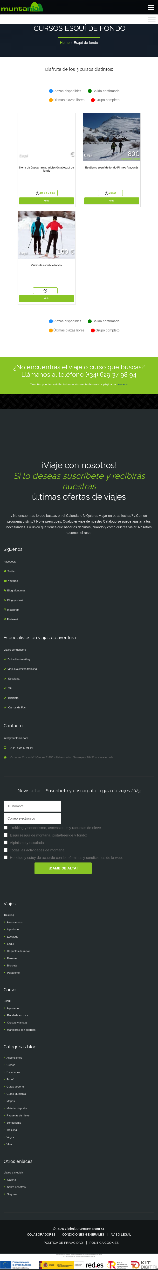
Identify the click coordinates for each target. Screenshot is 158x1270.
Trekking (9, 915)
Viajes (10, 1137)
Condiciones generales (83, 1234)
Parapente (13, 972)
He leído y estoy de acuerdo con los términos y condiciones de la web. (66, 857)
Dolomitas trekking (18, 659)
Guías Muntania (16, 1093)
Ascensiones (14, 922)
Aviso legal (121, 1234)
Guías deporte (15, 1086)
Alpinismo (13, 929)
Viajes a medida (13, 1172)
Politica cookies (104, 1242)
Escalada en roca (17, 1015)
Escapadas (13, 1072)
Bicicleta (13, 697)
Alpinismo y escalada (27, 843)
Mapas (11, 1101)
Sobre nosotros (16, 1187)
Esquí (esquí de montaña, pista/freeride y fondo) (48, 835)
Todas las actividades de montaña (37, 850)
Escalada (14, 678)
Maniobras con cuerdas (21, 1029)
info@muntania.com (16, 738)
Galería (11, 1179)
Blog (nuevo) (15, 600)
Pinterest (12, 619)
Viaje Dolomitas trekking (22, 668)
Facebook (10, 561)
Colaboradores (41, 1234)
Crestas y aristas (17, 1022)
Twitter (11, 571)
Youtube (13, 580)
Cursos (11, 1064)
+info (46, 200)
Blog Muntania (16, 590)
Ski (10, 688)
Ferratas (12, 958)
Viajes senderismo (15, 649)
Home (65, 42)
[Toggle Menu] (152, 19)
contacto (122, 384)
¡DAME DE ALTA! (63, 868)
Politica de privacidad (63, 1242)
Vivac (10, 1144)
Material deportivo (17, 1108)
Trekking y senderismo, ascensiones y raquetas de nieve (55, 828)
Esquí (10, 943)
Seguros (12, 1194)
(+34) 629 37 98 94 (21, 747)
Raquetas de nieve (18, 951)
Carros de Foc (17, 707)
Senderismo (14, 1122)
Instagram (13, 609)
